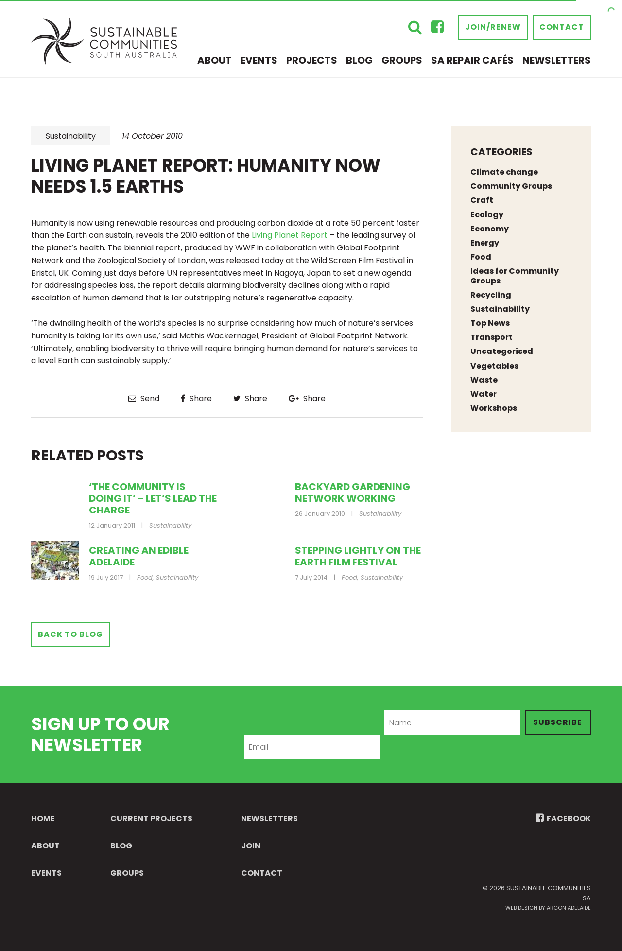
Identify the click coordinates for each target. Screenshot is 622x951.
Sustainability (71, 135)
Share (196, 398)
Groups (401, 60)
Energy (484, 242)
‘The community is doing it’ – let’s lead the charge (153, 498)
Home (43, 818)
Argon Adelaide (569, 908)
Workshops (493, 408)
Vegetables (494, 365)
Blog (359, 60)
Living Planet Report (290, 235)
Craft (481, 200)
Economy (489, 228)
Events (259, 60)
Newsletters (556, 60)
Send (143, 398)
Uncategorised (501, 351)
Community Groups (511, 186)
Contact (561, 27)
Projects (311, 60)
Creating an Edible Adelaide (139, 556)
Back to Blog (70, 634)
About (214, 60)
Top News (490, 323)
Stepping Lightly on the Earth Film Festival (358, 556)
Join (250, 845)
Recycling (490, 294)
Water (483, 394)
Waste (484, 380)
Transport (491, 337)
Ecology (486, 214)
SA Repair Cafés (472, 60)
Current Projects (151, 818)
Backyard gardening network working (352, 492)
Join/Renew (493, 27)
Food (145, 577)
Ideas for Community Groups (514, 275)
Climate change (504, 171)
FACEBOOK (563, 818)
